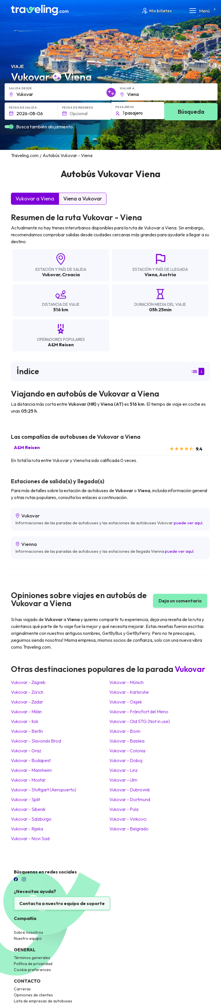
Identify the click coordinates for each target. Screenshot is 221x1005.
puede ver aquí (188, 522)
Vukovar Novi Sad (30, 838)
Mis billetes (156, 10)
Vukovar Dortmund (129, 799)
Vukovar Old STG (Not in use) (139, 721)
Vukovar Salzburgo (31, 819)
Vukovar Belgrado (128, 829)
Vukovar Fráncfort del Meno (138, 711)
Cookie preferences (32, 969)
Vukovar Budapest (31, 760)
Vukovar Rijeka (27, 829)
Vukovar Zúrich (27, 692)
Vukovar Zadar (27, 702)
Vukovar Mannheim (31, 770)
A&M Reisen (27, 447)
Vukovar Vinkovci (127, 819)
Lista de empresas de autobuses (43, 1001)
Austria (167, 274)
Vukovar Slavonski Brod (36, 741)
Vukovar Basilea (126, 741)
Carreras (22, 989)
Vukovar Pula (123, 809)
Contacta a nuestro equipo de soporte (62, 903)
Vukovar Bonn (124, 731)
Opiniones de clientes (33, 995)
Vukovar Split (25, 799)
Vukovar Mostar (28, 780)
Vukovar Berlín (27, 731)
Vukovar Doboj (125, 760)
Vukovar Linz (123, 770)
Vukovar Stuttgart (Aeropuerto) (43, 790)
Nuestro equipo (28, 938)
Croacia (71, 274)
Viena (150, 274)
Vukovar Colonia (127, 750)
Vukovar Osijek (125, 702)
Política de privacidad (33, 963)
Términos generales (32, 957)
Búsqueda (191, 111)
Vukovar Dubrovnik (129, 790)
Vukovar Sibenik (28, 809)
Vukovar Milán (26, 711)
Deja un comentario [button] (180, 601)
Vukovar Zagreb (28, 682)
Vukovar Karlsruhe (129, 692)
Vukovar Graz (26, 750)
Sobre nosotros (28, 932)
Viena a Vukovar (82, 198)
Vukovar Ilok (24, 721)
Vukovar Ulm (123, 780)
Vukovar (51, 274)
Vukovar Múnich (126, 682)
